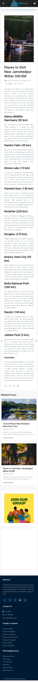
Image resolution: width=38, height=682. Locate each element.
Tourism (8, 9)
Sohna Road (6, 664)
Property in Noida (8, 629)
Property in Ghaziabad (9, 640)
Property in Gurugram (9, 631)
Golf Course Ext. (7, 662)
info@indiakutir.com (11, 618)
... (34, 434)
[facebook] (5, 600)
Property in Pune (7, 643)
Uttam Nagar (6, 659)
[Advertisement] (19, 551)
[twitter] (10, 600)
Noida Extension (7, 667)
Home (2, 9)
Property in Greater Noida (10, 637)
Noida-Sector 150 (8, 670)
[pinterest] (15, 600)
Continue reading (8, 437)
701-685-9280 (9, 615)
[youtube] (20, 600)
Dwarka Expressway (8, 656)
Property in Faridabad (9, 634)
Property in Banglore (8, 645)
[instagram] (25, 600)
